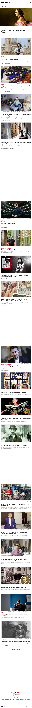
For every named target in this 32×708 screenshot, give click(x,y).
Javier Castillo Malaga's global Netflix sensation (12, 366)
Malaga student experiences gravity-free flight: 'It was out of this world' (15, 86)
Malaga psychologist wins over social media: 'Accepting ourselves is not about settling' (14, 560)
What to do (13, 704)
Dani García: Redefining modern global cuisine (12, 249)
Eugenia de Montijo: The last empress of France (14, 31)
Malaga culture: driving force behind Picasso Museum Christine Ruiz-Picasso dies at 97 (14, 533)
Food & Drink (9, 704)
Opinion (24, 704)
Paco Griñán (2, 278)
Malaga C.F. (20, 704)
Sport (17, 704)
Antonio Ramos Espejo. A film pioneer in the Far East (13, 587)
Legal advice (7, 699)
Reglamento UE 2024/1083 (23, 699)
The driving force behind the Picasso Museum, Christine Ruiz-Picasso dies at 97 (16, 419)
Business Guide (28, 704)
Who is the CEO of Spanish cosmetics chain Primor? (13, 392)
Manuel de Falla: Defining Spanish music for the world (14, 445)
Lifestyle (3, 6)
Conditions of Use (12, 699)
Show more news (16, 649)
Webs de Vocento (28, 706)
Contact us (3, 699)
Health (6, 704)
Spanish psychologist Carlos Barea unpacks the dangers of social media (15, 614)
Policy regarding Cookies (16, 700)
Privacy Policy (17, 699)
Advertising (28, 699)
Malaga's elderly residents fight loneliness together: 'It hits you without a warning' (16, 115)
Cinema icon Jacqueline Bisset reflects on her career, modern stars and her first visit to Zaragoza (15, 58)
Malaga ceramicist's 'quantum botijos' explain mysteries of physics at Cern (15, 505)
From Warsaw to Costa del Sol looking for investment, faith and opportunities (16, 143)
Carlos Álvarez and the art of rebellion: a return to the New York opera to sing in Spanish (15, 222)
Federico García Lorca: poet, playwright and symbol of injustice (16, 641)
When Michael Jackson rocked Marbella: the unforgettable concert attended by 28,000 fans (15, 276)
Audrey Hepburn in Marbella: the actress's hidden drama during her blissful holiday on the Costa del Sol (14, 300)
